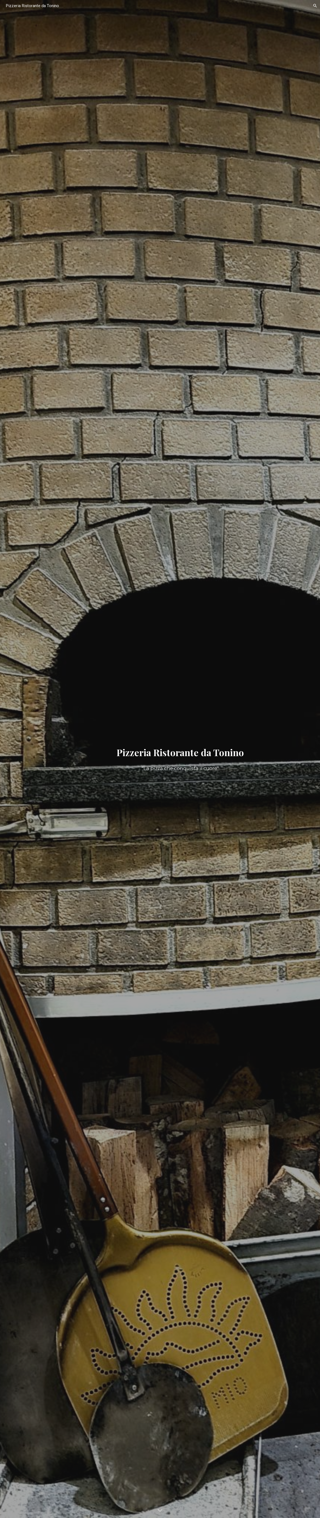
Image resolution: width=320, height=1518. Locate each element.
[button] (315, 6)
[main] (180, 752)
